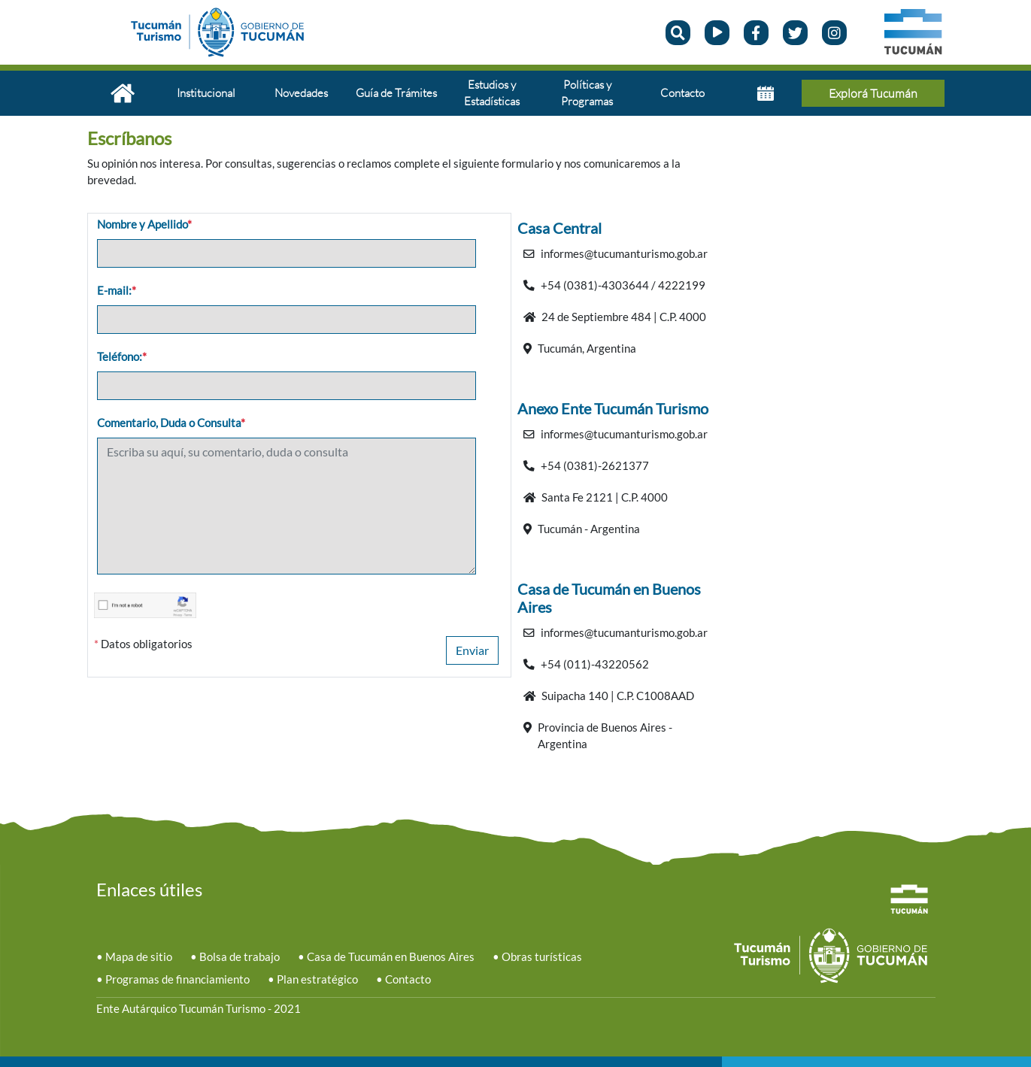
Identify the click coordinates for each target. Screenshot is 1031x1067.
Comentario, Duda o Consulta (171, 423)
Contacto (408, 979)
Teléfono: (122, 356)
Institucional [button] (206, 93)
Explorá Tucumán (873, 93)
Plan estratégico (317, 979)
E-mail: (116, 290)
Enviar (472, 650)
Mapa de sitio (138, 956)
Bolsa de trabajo (239, 956)
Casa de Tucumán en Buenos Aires (391, 956)
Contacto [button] (682, 93)
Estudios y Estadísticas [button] (492, 92)
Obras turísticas (542, 956)
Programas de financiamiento (177, 979)
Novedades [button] (301, 93)
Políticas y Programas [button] (587, 92)
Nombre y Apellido (144, 224)
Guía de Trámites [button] (396, 93)
